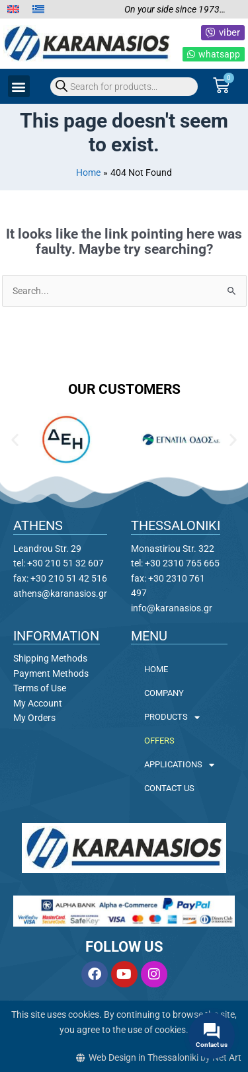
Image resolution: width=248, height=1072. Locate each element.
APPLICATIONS (179, 765)
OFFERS (159, 741)
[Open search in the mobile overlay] (124, 86)
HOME (156, 669)
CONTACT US (169, 788)
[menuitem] (13, 9)
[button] (19, 86)
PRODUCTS (172, 717)
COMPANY (164, 693)
